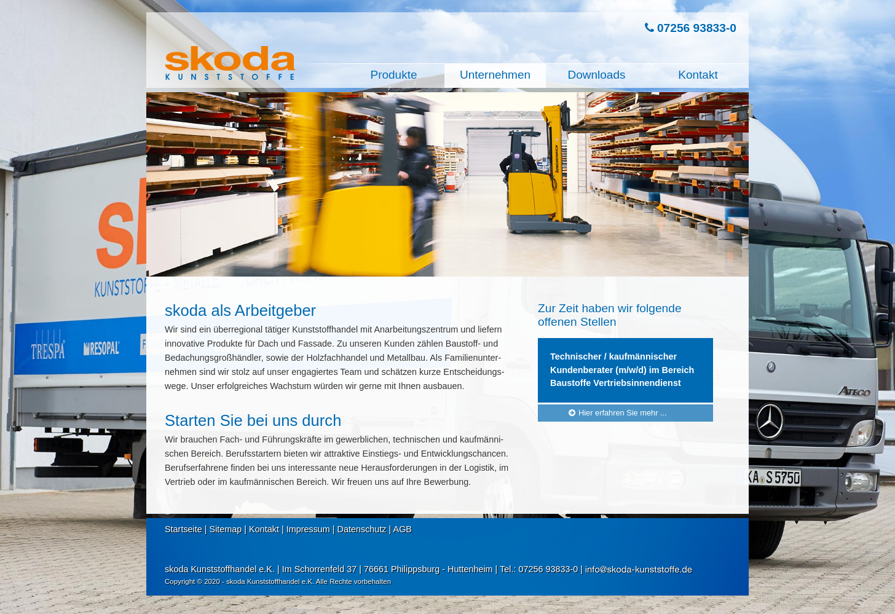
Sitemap (226, 529)
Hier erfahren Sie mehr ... (616, 412)
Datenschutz (362, 529)
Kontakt (264, 529)
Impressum (308, 529)
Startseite (183, 529)
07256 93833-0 (690, 28)
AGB (402, 529)
